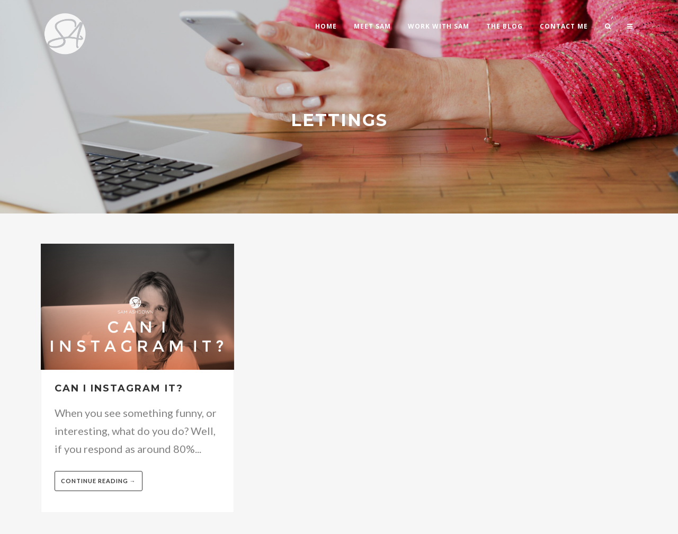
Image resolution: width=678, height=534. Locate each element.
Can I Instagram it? (119, 388)
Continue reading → (98, 480)
